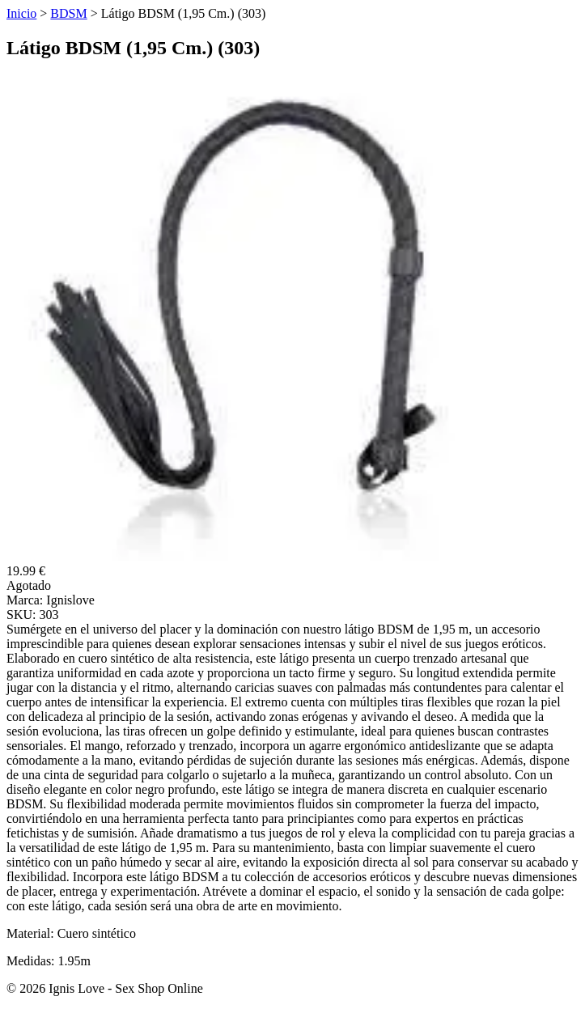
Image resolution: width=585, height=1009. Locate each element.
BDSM (68, 13)
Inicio (21, 13)
